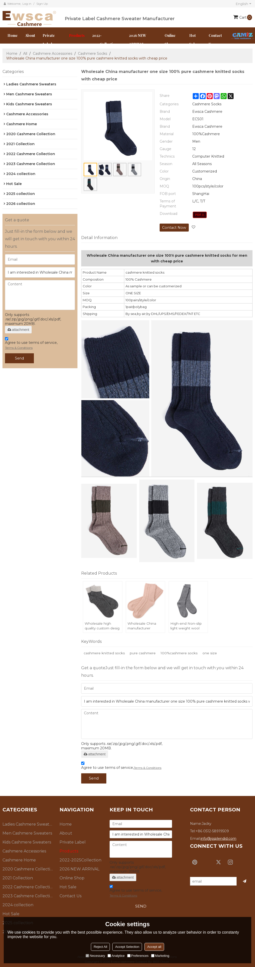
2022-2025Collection (104, 40)
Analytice (116, 956)
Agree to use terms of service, (31, 344)
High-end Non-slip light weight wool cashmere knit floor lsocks (187, 626)
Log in (26, 3)
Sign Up (42, 3)
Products (77, 35)
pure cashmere (143, 652)
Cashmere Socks (92, 53)
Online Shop (170, 40)
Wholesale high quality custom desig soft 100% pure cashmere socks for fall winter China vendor (102, 626)
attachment (18, 330)
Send (19, 358)
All (25, 53)
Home (12, 35)
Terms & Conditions (19, 348)
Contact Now (173, 227)
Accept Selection (127, 947)
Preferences (138, 956)
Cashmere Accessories (52, 53)
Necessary (95, 956)
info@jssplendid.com (218, 837)
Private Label (49, 40)
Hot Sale (192, 40)
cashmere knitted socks (104, 652)
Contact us (215, 40)
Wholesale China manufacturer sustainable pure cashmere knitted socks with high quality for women (143, 626)
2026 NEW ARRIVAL (137, 40)
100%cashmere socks (180, 652)
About (30, 35)
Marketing (160, 956)
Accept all (154, 947)
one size (211, 652)
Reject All (100, 947)
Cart (245, 17)
